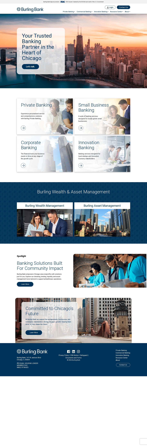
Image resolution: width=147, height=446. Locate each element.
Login (110, 7)
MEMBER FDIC (22, 365)
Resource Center (122, 358)
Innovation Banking (100, 12)
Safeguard (83, 355)
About (118, 360)
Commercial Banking (84, 12)
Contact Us (123, 7)
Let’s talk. (30, 66)
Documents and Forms (73, 358)
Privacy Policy (64, 355)
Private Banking (68, 12)
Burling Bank (30, 9)
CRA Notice (74, 355)
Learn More (25, 284)
